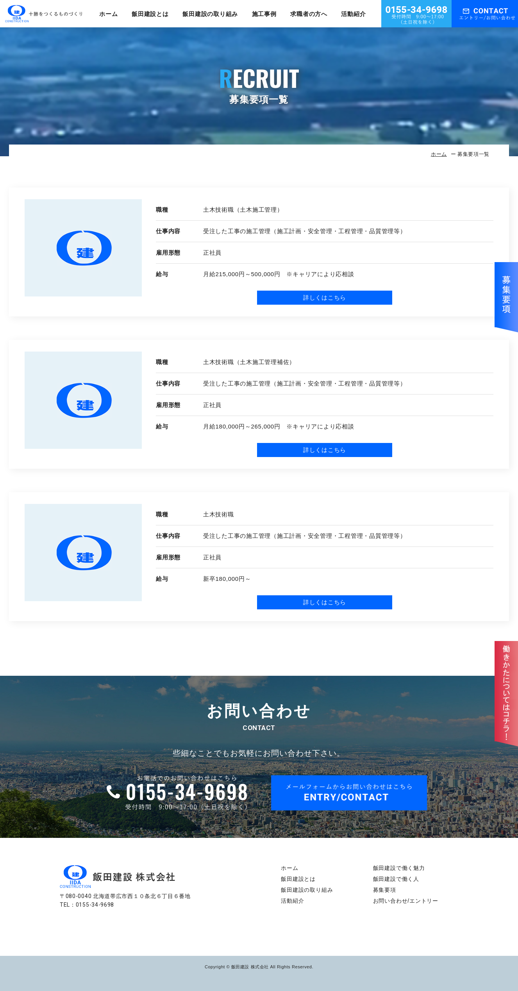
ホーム (108, 14)
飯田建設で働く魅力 (399, 868)
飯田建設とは (150, 14)
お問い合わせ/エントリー (406, 901)
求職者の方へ (308, 14)
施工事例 (264, 14)
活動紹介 (353, 14)
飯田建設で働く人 (396, 879)
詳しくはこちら (324, 297)
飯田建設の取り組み (210, 14)
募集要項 (384, 890)
